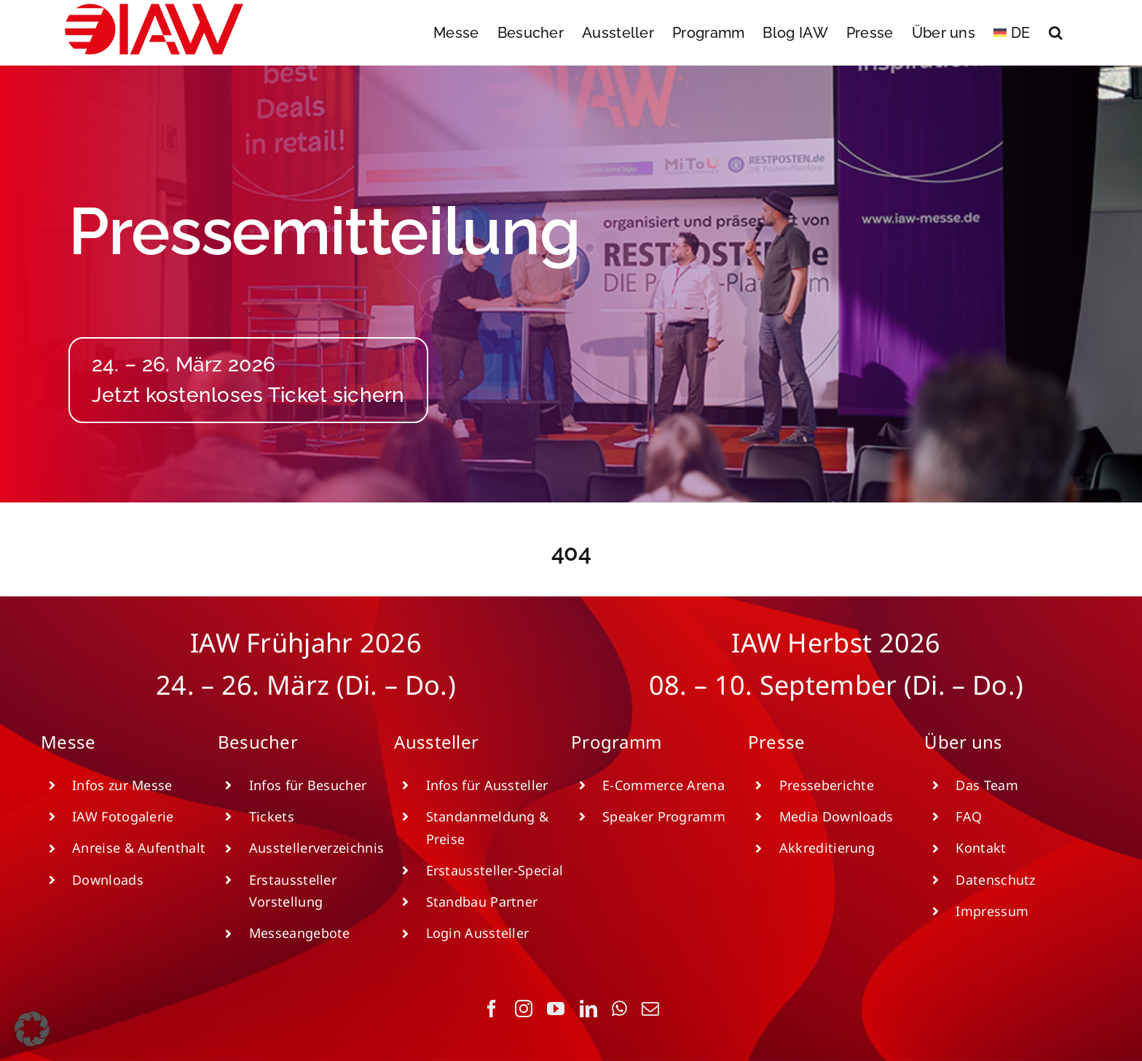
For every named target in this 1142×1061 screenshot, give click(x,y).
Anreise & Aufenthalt (138, 847)
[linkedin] (588, 1008)
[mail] (650, 1008)
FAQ (969, 816)
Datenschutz (995, 879)
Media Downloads (836, 816)
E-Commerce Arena (663, 785)
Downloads (107, 879)
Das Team (986, 785)
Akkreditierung (827, 847)
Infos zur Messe (122, 785)
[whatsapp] (619, 1008)
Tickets (271, 816)
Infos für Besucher (307, 785)
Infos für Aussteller (487, 785)
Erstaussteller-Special (495, 870)
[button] (1056, 33)
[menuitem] (1012, 33)
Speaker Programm (663, 816)
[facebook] (491, 1008)
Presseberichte (826, 785)
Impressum (992, 911)
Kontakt (981, 847)
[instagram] (523, 1008)
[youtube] (555, 1008)
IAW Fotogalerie (123, 816)
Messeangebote (299, 933)
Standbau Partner (482, 901)
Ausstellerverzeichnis (316, 847)
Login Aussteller (477, 933)
